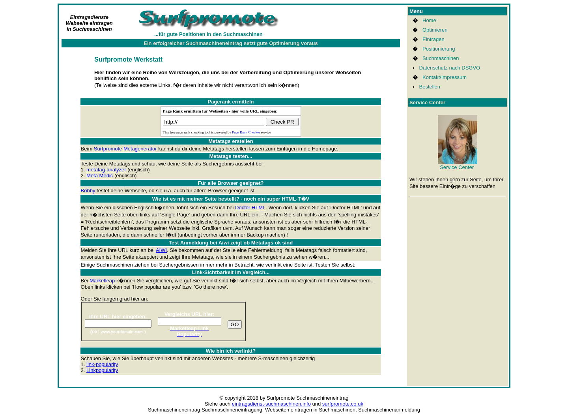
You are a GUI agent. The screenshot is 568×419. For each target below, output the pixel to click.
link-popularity (102, 364)
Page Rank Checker (246, 132)
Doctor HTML (250, 207)
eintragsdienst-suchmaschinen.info (271, 404)
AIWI (161, 250)
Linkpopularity (102, 370)
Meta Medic (99, 175)
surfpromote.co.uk (342, 404)
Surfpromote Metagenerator (125, 149)
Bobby (88, 191)
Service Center (457, 165)
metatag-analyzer (106, 170)
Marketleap (102, 281)
